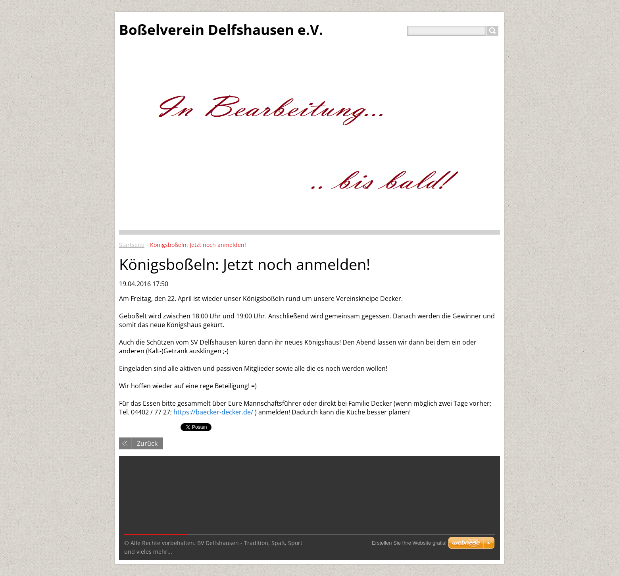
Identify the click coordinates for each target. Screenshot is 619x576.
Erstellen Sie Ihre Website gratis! (409, 543)
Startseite (131, 245)
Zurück (147, 443)
